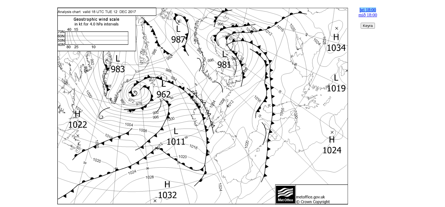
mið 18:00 (367, 14)
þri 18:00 (368, 9)
